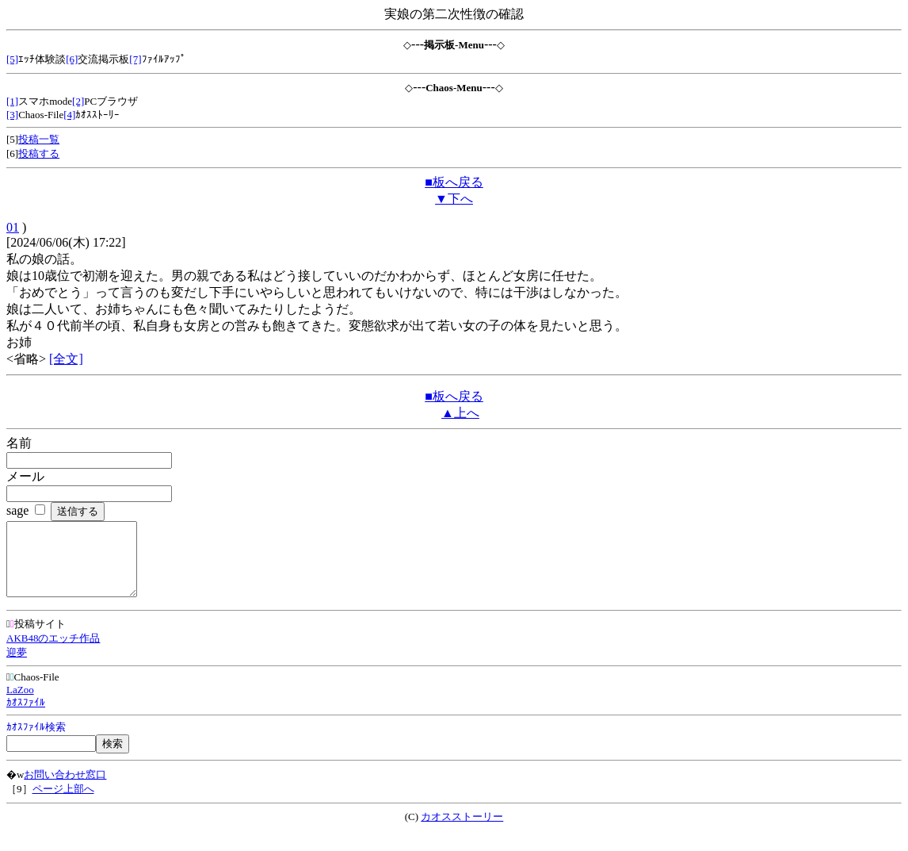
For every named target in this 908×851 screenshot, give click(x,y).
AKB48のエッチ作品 (53, 652)
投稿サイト (36, 638)
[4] (69, 115)
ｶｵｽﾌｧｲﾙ (25, 717)
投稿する (38, 153)
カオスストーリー (462, 831)
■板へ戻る (454, 182)
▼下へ (454, 198)
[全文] (66, 359)
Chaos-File (32, 691)
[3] (12, 115)
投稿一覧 (38, 139)
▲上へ (460, 413)
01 (12, 227)
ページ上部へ (63, 803)
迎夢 (16, 667)
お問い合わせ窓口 (65, 789)
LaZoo (20, 704)
